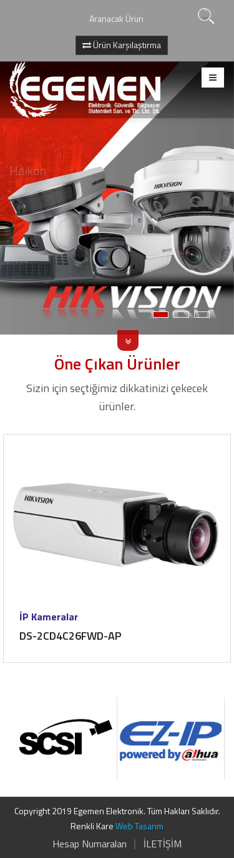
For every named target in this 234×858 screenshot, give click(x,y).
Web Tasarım (139, 825)
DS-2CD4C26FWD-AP (70, 635)
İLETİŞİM (163, 843)
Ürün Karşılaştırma (121, 44)
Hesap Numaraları (89, 843)
